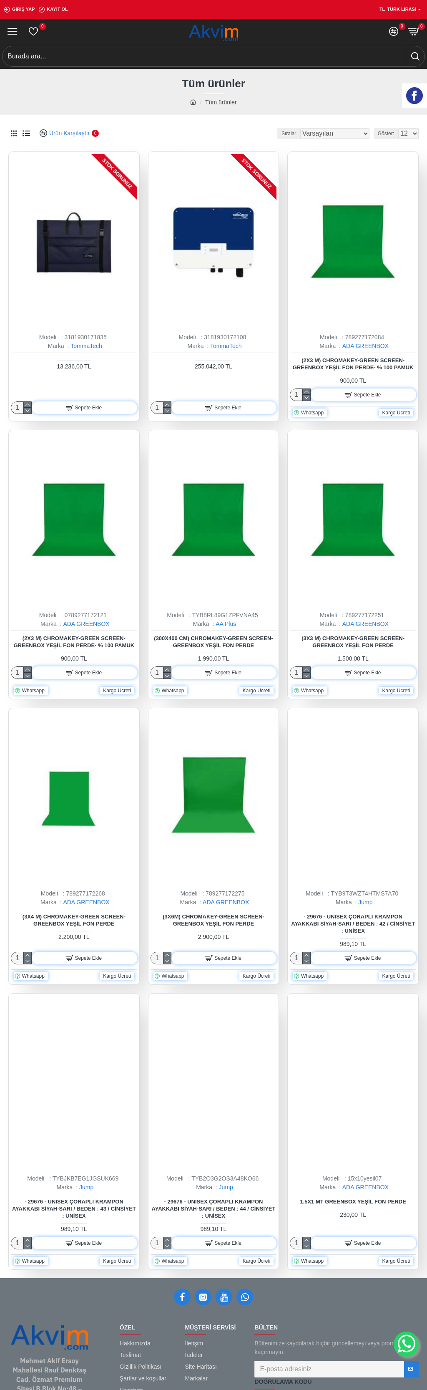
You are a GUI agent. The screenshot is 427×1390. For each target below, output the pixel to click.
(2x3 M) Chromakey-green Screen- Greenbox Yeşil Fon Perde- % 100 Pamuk (353, 364)
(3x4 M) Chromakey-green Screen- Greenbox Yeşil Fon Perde (74, 920)
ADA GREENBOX (365, 346)
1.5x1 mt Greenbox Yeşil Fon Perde (353, 1201)
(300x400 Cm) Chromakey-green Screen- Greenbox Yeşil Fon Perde (213, 641)
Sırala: (288, 133)
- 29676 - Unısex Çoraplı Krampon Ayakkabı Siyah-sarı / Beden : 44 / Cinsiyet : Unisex (214, 1208)
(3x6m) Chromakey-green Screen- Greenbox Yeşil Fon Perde (213, 920)
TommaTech (86, 346)
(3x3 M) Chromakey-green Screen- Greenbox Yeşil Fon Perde (352, 641)
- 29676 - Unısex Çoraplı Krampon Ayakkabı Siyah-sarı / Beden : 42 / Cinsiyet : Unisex (353, 923)
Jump (365, 902)
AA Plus (226, 624)
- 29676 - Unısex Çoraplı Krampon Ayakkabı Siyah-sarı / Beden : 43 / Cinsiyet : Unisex (74, 1208)
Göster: (386, 133)
